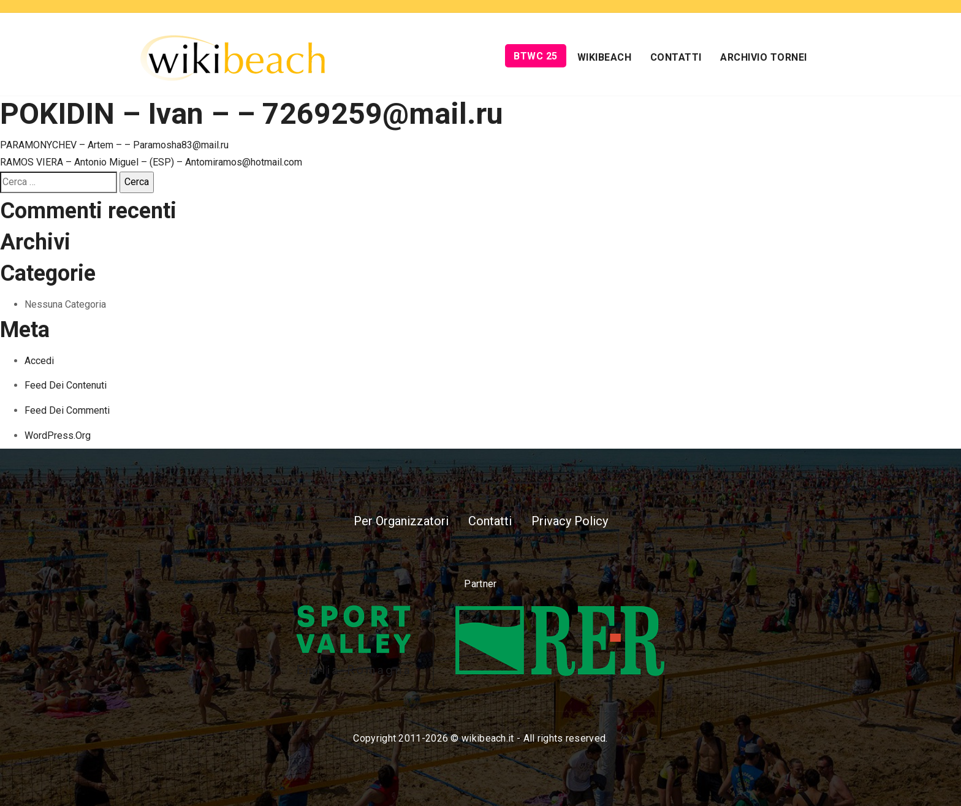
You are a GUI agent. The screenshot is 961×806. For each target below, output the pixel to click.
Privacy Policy (569, 521)
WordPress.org (58, 435)
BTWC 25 (536, 56)
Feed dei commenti (67, 410)
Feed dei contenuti (66, 385)
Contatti (676, 57)
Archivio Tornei (763, 57)
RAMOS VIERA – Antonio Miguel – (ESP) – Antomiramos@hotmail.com (151, 162)
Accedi (39, 361)
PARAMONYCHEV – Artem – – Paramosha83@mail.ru (114, 145)
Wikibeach (604, 57)
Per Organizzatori (401, 521)
